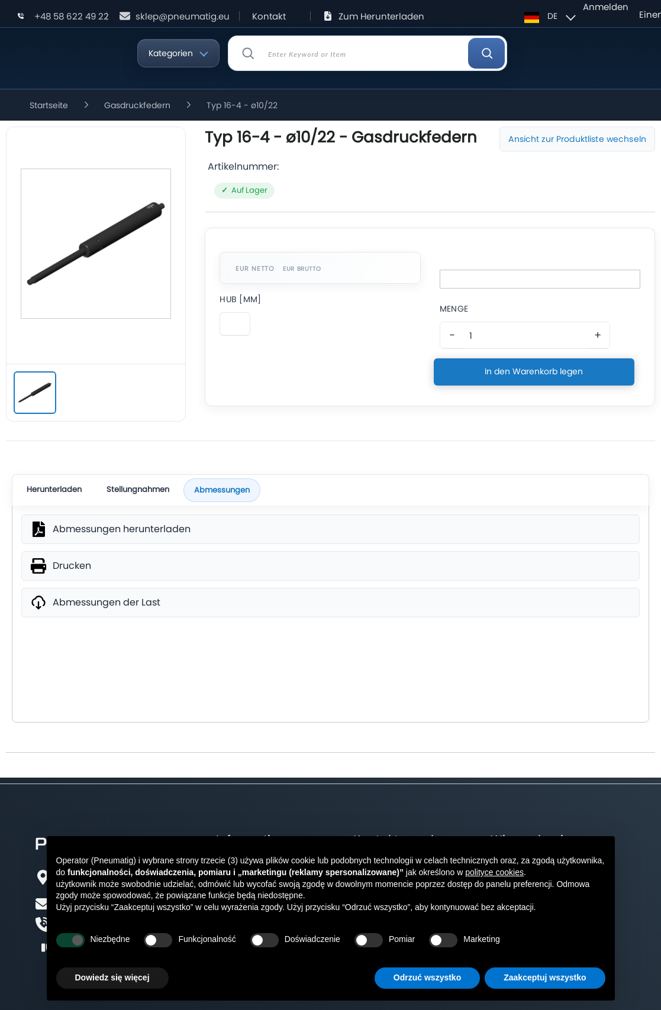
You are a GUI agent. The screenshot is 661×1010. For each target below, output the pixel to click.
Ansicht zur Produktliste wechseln (577, 139)
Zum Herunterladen (381, 16)
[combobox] (367, 53)
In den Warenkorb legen (534, 371)
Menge (454, 309)
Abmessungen (222, 490)
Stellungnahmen (138, 489)
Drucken (72, 566)
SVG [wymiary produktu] (330, 668)
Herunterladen (54, 489)
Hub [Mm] (240, 299)
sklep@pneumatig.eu (183, 16)
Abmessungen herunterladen (122, 529)
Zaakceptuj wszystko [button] (545, 977)
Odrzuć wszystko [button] (427, 977)
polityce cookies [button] (494, 872)
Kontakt (269, 16)
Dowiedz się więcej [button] (112, 977)
